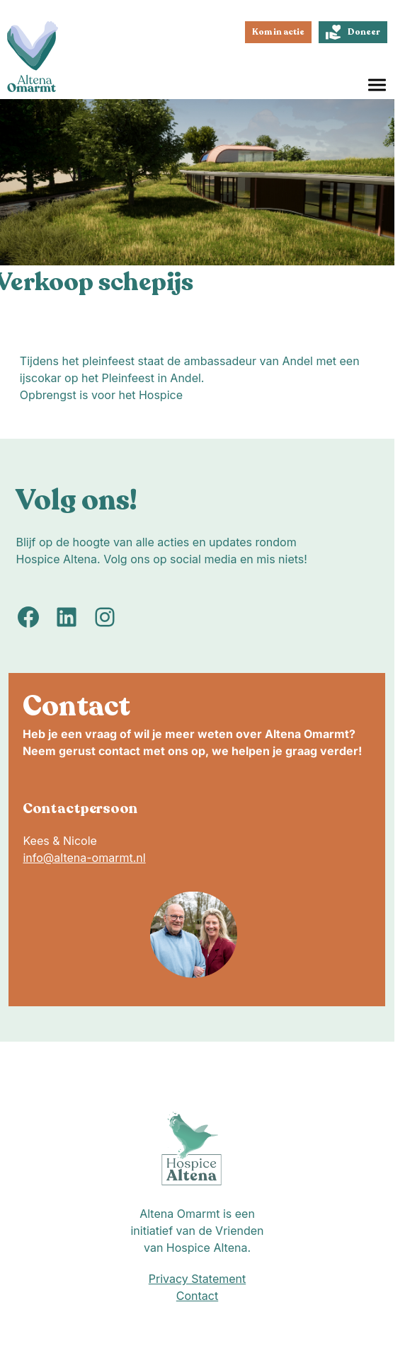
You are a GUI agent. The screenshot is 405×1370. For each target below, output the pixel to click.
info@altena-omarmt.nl (84, 858)
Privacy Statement (197, 1279)
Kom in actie (278, 32)
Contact (197, 1296)
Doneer (353, 32)
